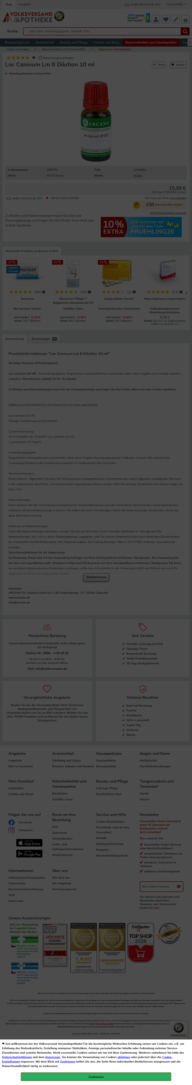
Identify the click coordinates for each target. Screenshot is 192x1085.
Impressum (52, 1057)
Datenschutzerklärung (17, 1057)
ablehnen (124, 1057)
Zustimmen (67, 1061)
